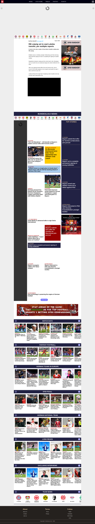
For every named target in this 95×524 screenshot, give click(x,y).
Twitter (69, 509)
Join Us (25, 513)
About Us (25, 509)
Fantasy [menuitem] (55, 1)
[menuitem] (14, 1)
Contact (25, 511)
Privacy (47, 511)
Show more (44, 297)
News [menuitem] (31, 1)
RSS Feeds (70, 513)
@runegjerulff (40, 39)
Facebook (70, 511)
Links (70, 516)
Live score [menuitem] (39, 1)
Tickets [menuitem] (63, 1)
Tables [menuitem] (47, 1)
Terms (47, 509)
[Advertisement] (47, 22)
